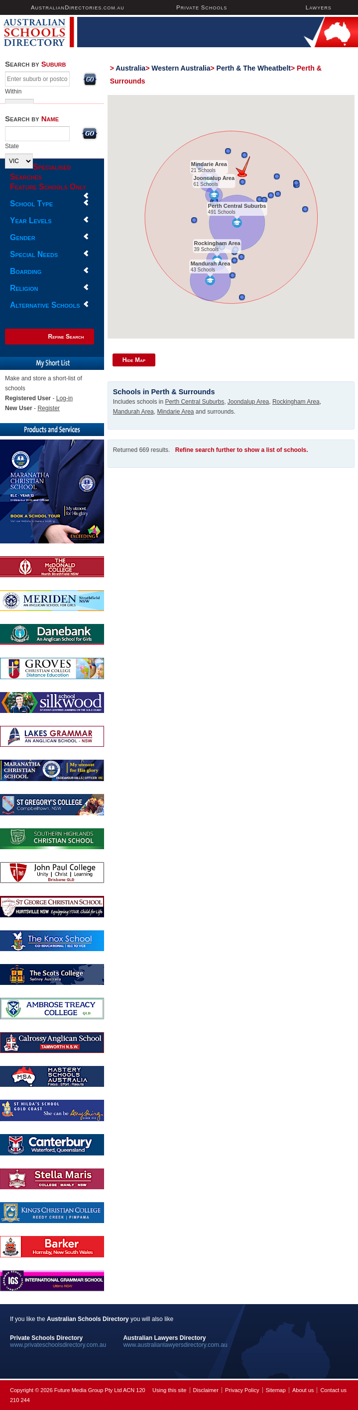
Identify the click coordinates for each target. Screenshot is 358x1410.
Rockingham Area (217, 243)
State (12, 146)
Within (13, 91)
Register (48, 408)
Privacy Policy (242, 1390)
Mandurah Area (210, 263)
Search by (35, 64)
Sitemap (276, 1390)
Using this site (169, 1390)
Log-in (64, 398)
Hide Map (133, 359)
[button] (243, 166)
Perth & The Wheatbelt (254, 68)
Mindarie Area (209, 164)
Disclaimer (206, 1390)
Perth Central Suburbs (237, 206)
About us (303, 1390)
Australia (130, 68)
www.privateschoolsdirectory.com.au (58, 1344)
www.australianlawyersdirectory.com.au (175, 1344)
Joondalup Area (214, 178)
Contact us (333, 1390)
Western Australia (180, 68)
